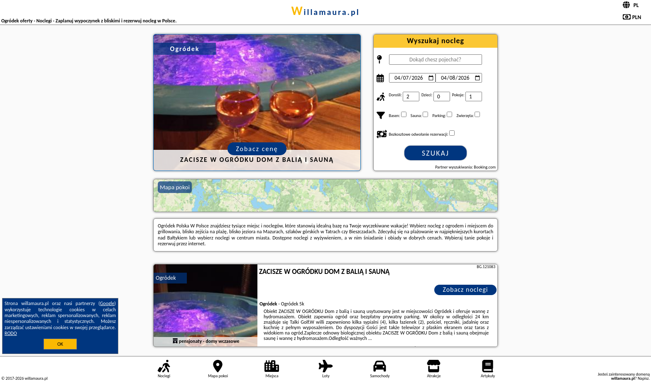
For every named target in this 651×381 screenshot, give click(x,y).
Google (107, 303)
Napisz (643, 378)
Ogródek (166, 277)
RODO (11, 333)
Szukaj (435, 153)
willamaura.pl (325, 12)
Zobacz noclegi (465, 289)
